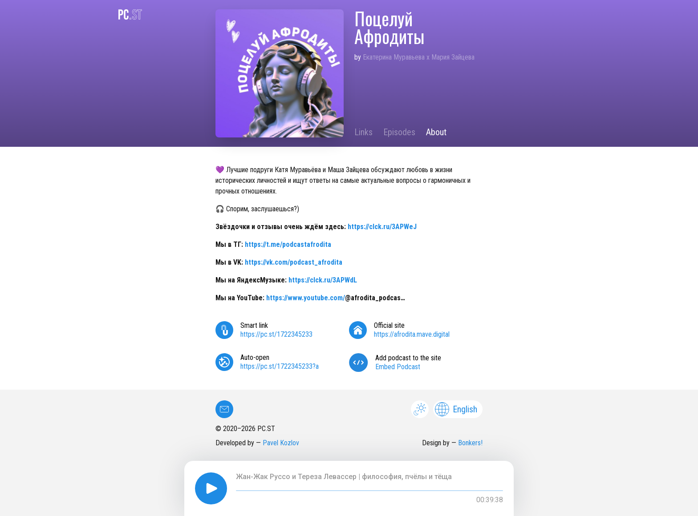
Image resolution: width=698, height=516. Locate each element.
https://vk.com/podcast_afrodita (293, 262)
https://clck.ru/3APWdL (322, 280)
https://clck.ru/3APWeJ (382, 226)
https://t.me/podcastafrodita (288, 244)
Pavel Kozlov (281, 443)
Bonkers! (470, 443)
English (456, 409)
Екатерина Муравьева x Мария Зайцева (419, 57)
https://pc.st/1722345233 (276, 334)
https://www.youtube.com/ (305, 298)
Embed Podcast (397, 367)
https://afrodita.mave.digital (412, 334)
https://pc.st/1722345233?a (279, 366)
